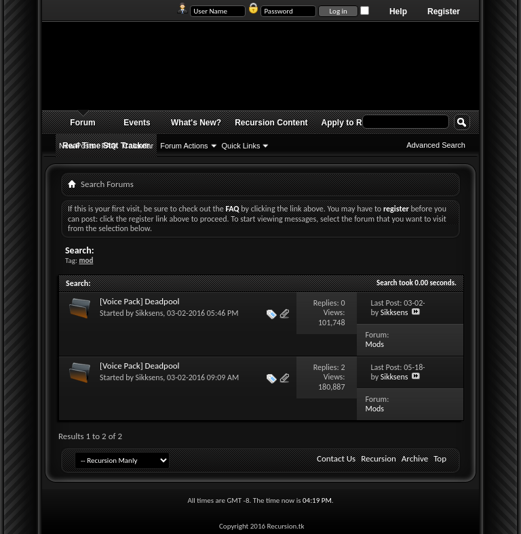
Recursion (378, 458)
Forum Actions (184, 146)
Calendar (138, 146)
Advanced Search (435, 145)
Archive (415, 458)
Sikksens (149, 313)
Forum (82, 122)
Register (443, 11)
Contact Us (336, 458)
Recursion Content (271, 122)
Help (398, 11)
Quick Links (241, 146)
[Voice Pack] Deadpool (140, 301)
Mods (374, 344)
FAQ (109, 146)
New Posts (77, 146)
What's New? (196, 122)
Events (136, 122)
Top (439, 458)
